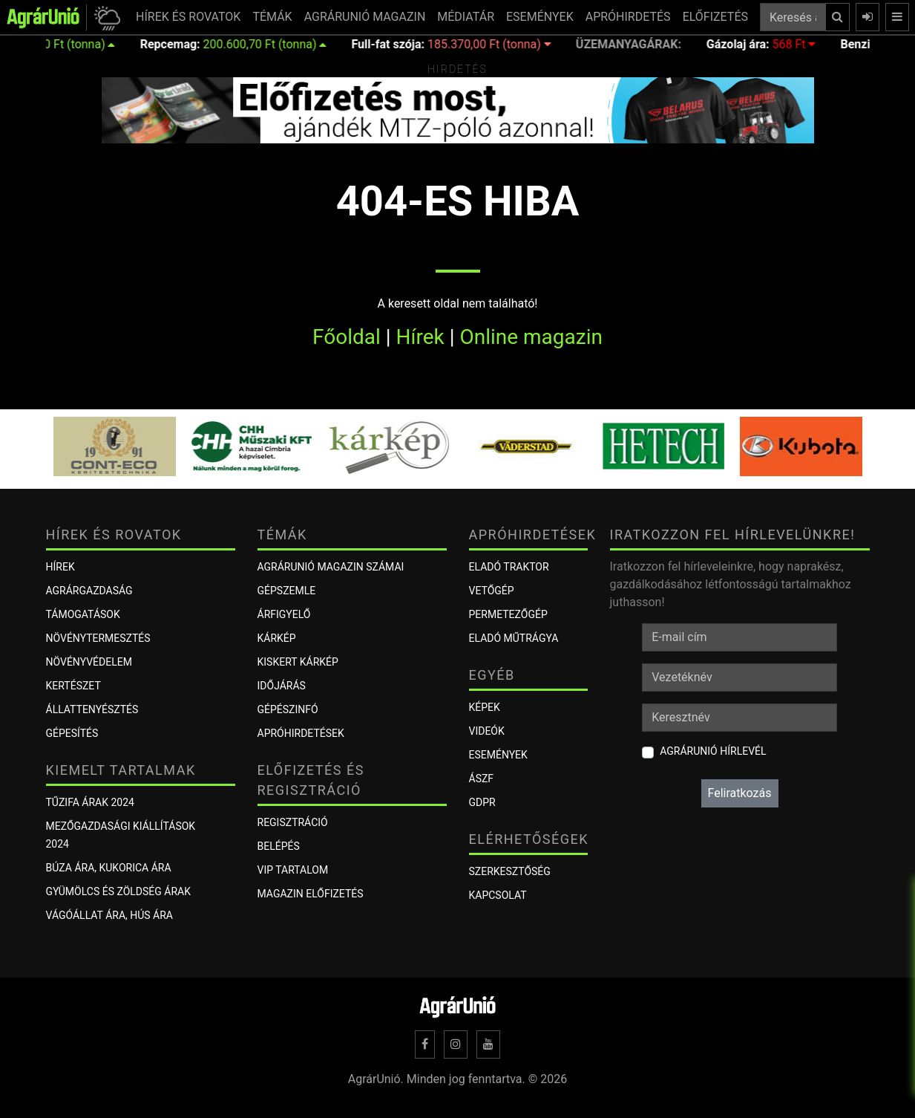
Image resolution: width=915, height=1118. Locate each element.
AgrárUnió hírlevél (713, 751)
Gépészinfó (288, 709)
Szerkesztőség (510, 871)
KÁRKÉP (277, 638)
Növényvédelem (89, 662)
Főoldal (346, 337)
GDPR (482, 802)
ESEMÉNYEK (540, 17)
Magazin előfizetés (311, 894)
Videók (487, 731)
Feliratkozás (740, 793)
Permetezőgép (508, 614)
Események (498, 755)
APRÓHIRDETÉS (628, 17)
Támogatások (83, 614)
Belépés (279, 846)
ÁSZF (481, 778)
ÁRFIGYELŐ (284, 614)
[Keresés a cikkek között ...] (793, 17)
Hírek (420, 337)
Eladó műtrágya (514, 638)
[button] (105, 17)
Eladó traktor (509, 567)
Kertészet (73, 686)
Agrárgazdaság (89, 591)
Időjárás (282, 686)
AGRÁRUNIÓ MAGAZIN (365, 17)
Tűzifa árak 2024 (90, 802)
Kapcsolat (498, 895)
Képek (484, 707)
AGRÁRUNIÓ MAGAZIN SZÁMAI (331, 567)
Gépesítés (72, 733)
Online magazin (531, 337)
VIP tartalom (293, 870)
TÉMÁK (272, 17)
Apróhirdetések (301, 733)
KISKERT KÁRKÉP (298, 662)
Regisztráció (293, 822)
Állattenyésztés (92, 709)
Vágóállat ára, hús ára (110, 915)
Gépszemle (287, 591)
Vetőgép (491, 591)
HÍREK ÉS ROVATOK (188, 17)
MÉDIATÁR (465, 17)
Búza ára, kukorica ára (108, 868)
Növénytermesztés (98, 638)
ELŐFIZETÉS (715, 17)
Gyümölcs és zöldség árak (118, 891)
